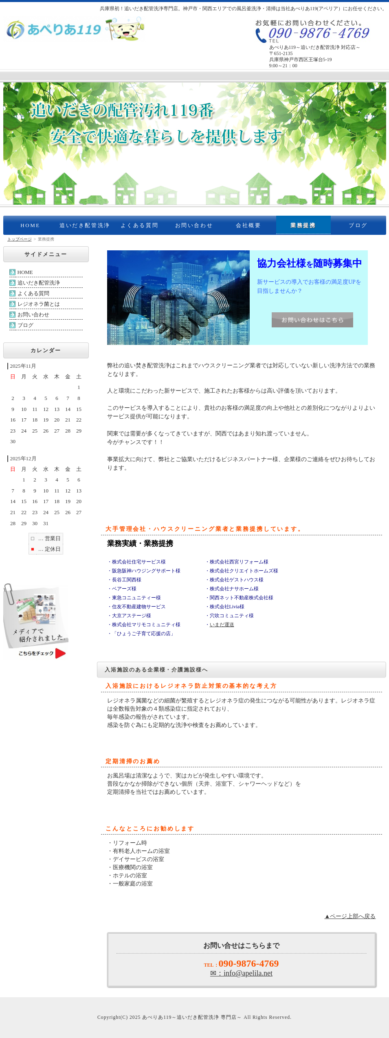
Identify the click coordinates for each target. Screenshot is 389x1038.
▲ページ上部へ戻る (350, 916)
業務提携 (303, 225)
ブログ (358, 225)
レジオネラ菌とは (39, 304)
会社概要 (248, 225)
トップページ (19, 239)
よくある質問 (140, 225)
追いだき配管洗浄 (84, 225)
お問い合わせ (194, 225)
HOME (30, 225)
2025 (135, 1017)
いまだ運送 (222, 624)
